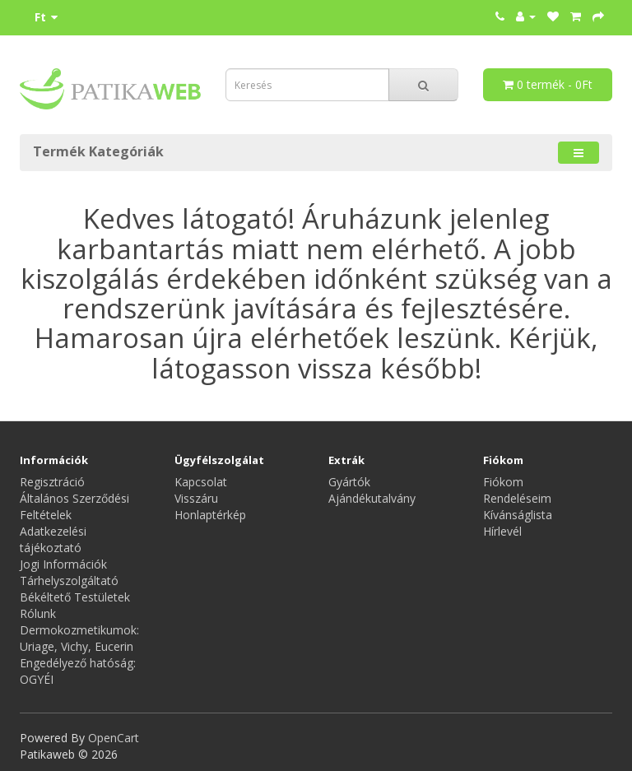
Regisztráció (52, 482)
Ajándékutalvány (372, 498)
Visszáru (196, 498)
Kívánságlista (517, 515)
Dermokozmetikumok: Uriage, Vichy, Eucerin (79, 638)
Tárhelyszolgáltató (69, 580)
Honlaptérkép (210, 515)
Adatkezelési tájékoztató (53, 539)
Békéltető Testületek (75, 597)
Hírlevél (502, 531)
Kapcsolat (200, 482)
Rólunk (38, 613)
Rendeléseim (517, 498)
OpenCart (113, 737)
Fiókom (503, 482)
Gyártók (349, 482)
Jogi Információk (63, 564)
